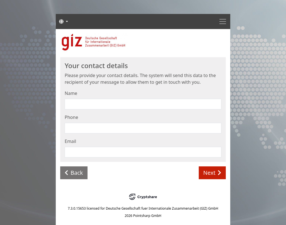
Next (212, 172)
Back (74, 172)
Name (71, 93)
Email (70, 141)
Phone (71, 117)
